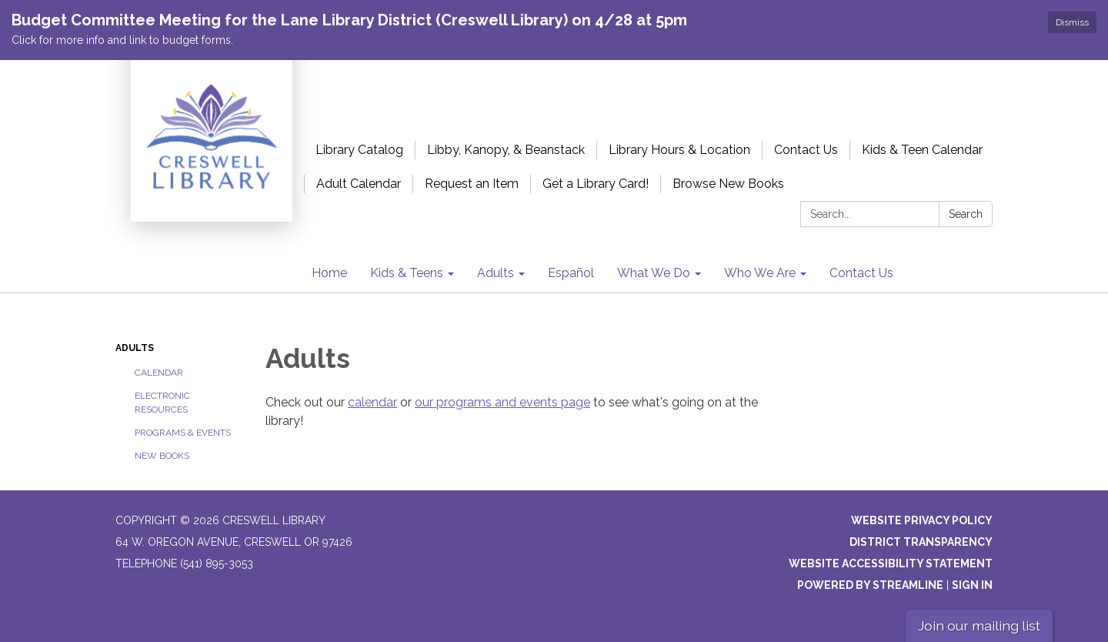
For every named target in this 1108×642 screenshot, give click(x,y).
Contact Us (806, 149)
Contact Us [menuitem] (861, 273)
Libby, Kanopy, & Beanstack (506, 149)
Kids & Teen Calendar (922, 149)
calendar (372, 402)
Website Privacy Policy (922, 520)
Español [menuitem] (571, 273)
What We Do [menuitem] (653, 273)
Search (966, 214)
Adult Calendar (358, 183)
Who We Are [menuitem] (760, 273)
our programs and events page (502, 402)
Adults (134, 348)
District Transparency (921, 542)
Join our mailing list (979, 625)
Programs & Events (183, 432)
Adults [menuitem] (495, 273)
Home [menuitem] (329, 273)
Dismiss (1072, 22)
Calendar (159, 372)
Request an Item (472, 183)
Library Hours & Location (679, 149)
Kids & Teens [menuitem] (406, 273)
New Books (162, 455)
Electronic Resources (162, 402)
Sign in (972, 585)
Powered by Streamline (870, 585)
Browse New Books (728, 183)
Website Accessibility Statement (891, 563)
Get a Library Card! (595, 183)
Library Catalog (359, 149)
